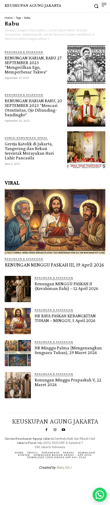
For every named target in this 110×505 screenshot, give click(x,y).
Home (9, 17)
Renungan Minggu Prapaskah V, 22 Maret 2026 (68, 382)
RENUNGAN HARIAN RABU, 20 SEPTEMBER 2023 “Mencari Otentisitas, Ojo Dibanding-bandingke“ (33, 107)
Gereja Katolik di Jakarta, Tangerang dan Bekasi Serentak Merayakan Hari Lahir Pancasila (29, 150)
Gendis (69, 480)
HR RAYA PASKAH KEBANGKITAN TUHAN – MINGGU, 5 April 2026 (65, 318)
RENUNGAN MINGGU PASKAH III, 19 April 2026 (54, 265)
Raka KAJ (63, 467)
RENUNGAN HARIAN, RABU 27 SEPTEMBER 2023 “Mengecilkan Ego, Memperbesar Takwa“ (33, 64)
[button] (100, 495)
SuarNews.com (48, 480)
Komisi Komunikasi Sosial (26, 137)
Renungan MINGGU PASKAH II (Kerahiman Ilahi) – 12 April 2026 (66, 286)
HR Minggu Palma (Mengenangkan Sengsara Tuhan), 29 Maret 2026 (68, 350)
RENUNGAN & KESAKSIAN (24, 52)
